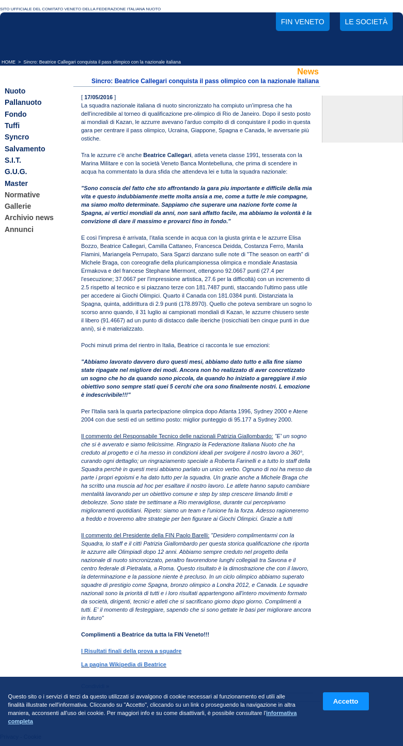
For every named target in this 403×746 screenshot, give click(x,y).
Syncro (17, 137)
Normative (22, 195)
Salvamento (25, 149)
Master (16, 183)
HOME (9, 62)
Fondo (16, 114)
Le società (366, 22)
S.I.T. (13, 160)
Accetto (346, 701)
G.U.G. (16, 172)
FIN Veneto (302, 22)
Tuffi (12, 125)
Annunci (19, 229)
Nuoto (15, 91)
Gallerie (18, 206)
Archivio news (29, 218)
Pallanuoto (23, 103)
